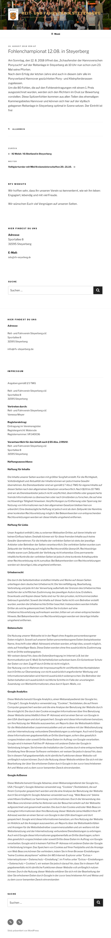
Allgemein (18, 129)
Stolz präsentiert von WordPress (23, 930)
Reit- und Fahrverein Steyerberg (61, 13)
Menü (55, 34)
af (34, 46)
